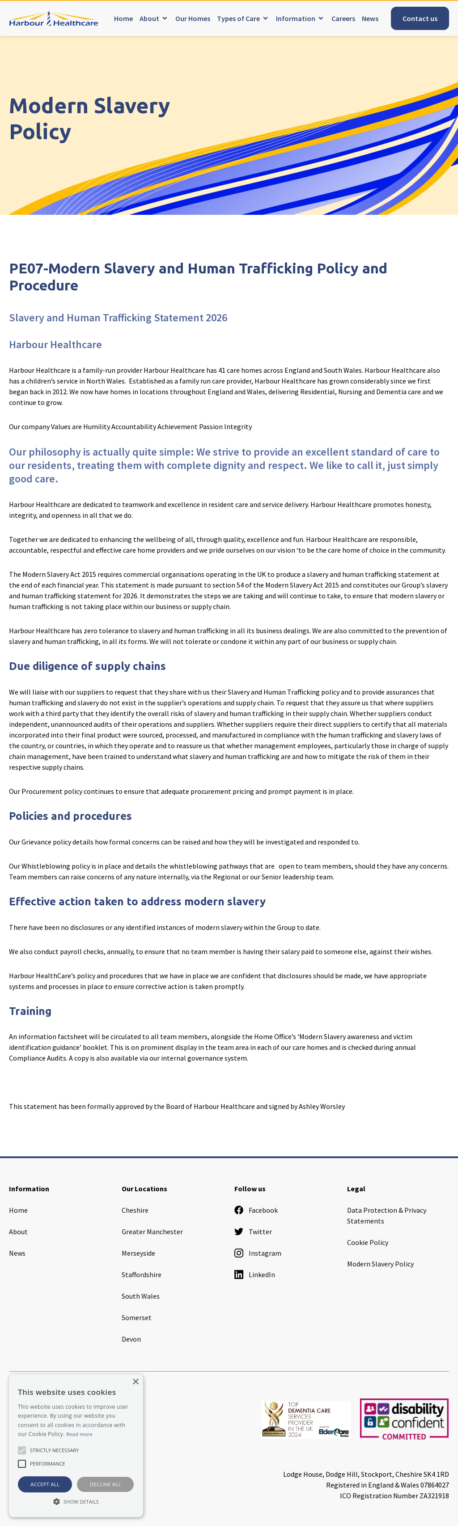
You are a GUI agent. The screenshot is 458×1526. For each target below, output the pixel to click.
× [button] (135, 1382)
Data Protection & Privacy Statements (386, 1215)
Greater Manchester (152, 1231)
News (370, 18)
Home (123, 18)
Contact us (420, 18)
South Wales (141, 1296)
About (149, 18)
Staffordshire (141, 1274)
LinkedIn (254, 1274)
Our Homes (192, 18)
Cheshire (135, 1210)
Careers (343, 18)
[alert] (76, 1445)
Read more (79, 1434)
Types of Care (238, 18)
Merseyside (138, 1253)
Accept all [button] (44, 1484)
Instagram (257, 1253)
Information (295, 18)
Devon (131, 1338)
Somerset (137, 1317)
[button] (76, 1501)
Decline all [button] (105, 1484)
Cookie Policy (367, 1242)
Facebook (256, 1210)
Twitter (253, 1231)
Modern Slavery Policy (380, 1263)
